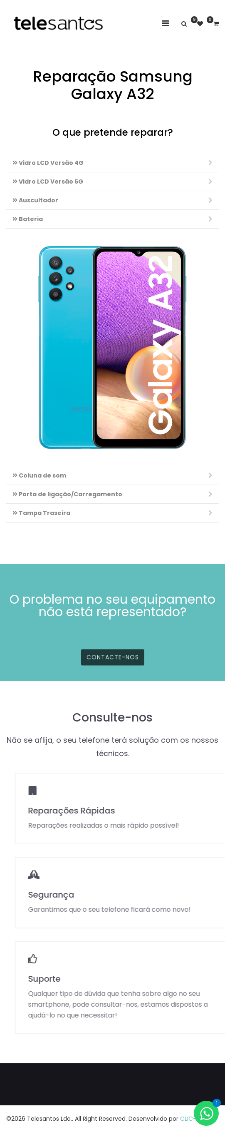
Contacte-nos (113, 666)
